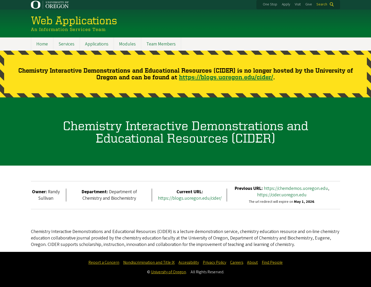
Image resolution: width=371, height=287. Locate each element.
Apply (286, 4)
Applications (96, 44)
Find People (272, 262)
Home (42, 44)
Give (308, 4)
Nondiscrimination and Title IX (149, 262)
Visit (298, 4)
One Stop (270, 4)
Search (321, 4)
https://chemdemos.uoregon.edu (296, 188)
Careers (236, 262)
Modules (127, 44)
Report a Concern (103, 262)
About (252, 262)
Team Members (161, 44)
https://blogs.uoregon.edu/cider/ (226, 77)
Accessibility (189, 262)
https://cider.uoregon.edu (282, 195)
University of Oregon (168, 272)
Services (66, 44)
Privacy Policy (214, 262)
